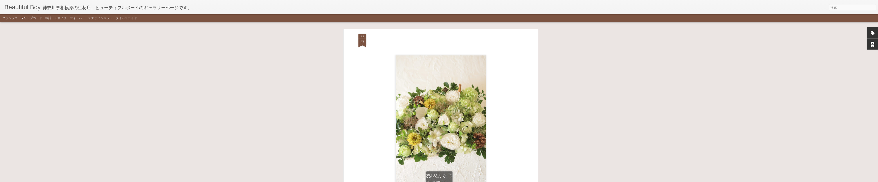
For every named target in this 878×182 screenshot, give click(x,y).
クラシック (10, 18)
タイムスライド (126, 18)
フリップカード (31, 18)
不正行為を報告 (460, 179)
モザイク (60, 18)
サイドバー (77, 18)
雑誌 (48, 18)
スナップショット (100, 18)
